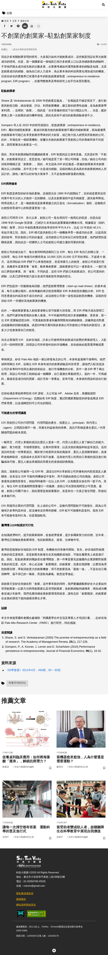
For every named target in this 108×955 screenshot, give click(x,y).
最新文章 (24, 21)
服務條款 (21, 901)
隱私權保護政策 (24, 895)
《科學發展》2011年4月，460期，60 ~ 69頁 (33, 670)
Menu (4, 4)
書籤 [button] (38, 26)
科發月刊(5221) (17, 682)
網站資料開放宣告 (26, 906)
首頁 (5, 21)
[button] (103, 4)
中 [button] (25, 26)
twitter (11, 26)
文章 (14, 21)
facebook (5, 26)
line (17, 26)
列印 (32, 26)
